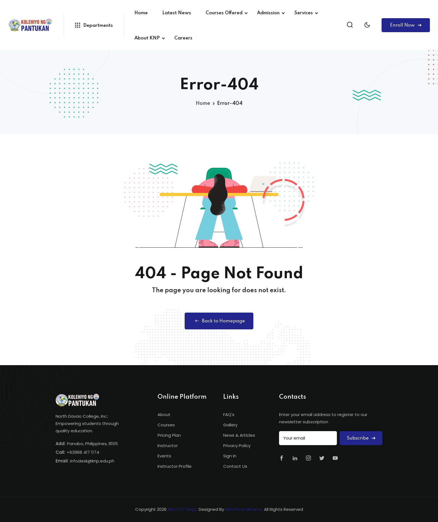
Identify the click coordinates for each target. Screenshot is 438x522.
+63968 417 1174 (83, 452)
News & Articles (239, 435)
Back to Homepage (219, 320)
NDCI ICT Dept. (182, 509)
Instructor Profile (175, 466)
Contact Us (235, 466)
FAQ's (228, 414)
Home (141, 13)
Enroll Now (406, 25)
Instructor (168, 445)
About (164, 414)
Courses (166, 425)
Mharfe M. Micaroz (243, 509)
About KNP (147, 38)
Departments (94, 25)
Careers (183, 38)
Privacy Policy (237, 445)
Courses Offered (224, 13)
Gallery (230, 425)
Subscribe (361, 438)
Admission (268, 13)
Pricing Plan (169, 435)
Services (303, 13)
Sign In (229, 456)
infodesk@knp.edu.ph (92, 461)
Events (164, 456)
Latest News (176, 13)
